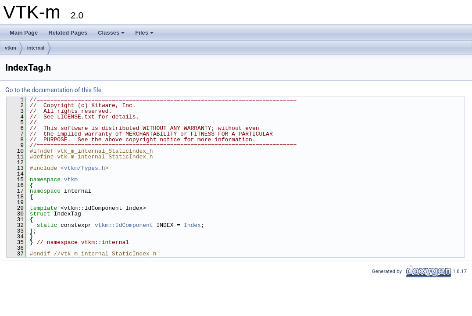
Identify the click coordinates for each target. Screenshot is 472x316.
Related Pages (67, 32)
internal (36, 47)
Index (192, 225)
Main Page (24, 32)
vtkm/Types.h (84, 168)
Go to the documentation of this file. (54, 89)
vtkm (10, 47)
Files (144, 32)
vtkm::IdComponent (124, 225)
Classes (111, 32)
